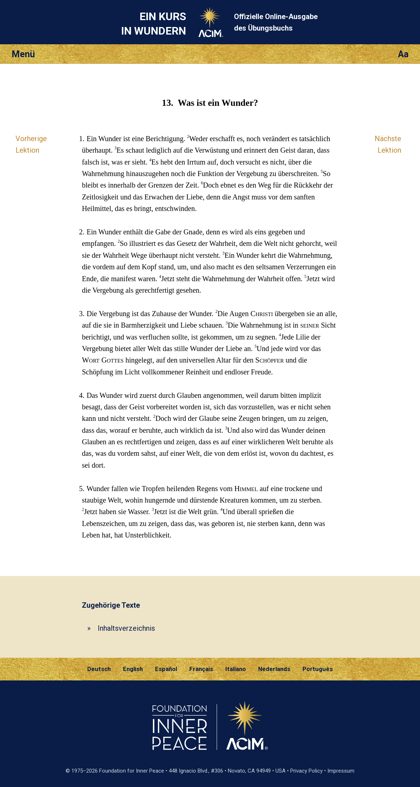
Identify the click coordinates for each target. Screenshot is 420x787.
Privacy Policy (306, 771)
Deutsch (99, 669)
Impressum (340, 771)
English (133, 669)
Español (166, 669)
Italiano (235, 669)
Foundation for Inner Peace (131, 771)
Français (201, 669)
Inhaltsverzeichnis (126, 628)
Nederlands (274, 669)
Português (317, 669)
